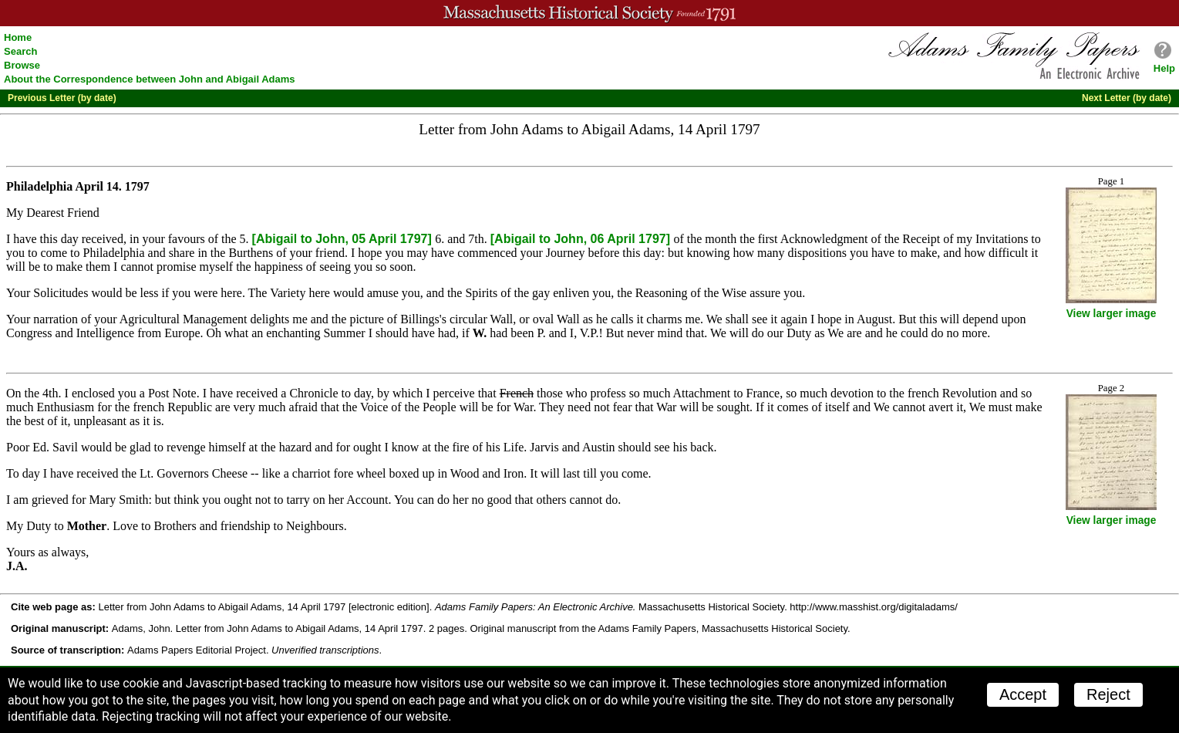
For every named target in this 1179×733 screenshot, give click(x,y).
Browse (22, 65)
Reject (1108, 694)
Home (18, 37)
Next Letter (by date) (1126, 98)
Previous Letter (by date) (62, 98)
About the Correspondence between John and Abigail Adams (149, 79)
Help (1164, 68)
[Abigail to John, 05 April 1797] (344, 238)
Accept (1022, 694)
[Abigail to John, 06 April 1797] (582, 238)
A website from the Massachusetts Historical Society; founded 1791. (589, 13)
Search (20, 51)
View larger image (1111, 313)
